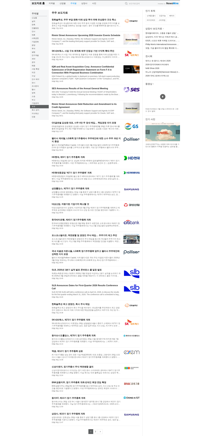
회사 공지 (35, 110)
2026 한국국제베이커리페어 (157, 64)
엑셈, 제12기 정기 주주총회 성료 (67, 351)
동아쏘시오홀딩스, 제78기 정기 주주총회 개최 (74, 335)
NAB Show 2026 (152, 68)
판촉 (33, 25)
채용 (33, 66)
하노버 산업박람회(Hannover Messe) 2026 (163, 72)
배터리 (171, 16)
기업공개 (35, 103)
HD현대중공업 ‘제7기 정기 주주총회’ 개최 (72, 173)
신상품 (34, 18)
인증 (33, 117)
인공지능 (162, 16)
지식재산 (35, 113)
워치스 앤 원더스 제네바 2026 (157, 61)
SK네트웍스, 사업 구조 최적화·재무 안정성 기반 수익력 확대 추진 (83, 51)
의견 (33, 72)
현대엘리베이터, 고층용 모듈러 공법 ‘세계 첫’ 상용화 (167, 33)
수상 (33, 76)
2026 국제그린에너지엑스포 (157, 76)
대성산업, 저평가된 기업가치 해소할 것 (70, 204)
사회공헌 (35, 38)
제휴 (33, 35)
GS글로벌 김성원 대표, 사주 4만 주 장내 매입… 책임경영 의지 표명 (84, 123)
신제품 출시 (151, 16)
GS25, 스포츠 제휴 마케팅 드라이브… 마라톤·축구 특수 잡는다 (171, 41)
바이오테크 (151, 20)
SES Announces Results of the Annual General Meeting (80, 88)
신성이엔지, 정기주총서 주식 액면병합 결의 (72, 367)
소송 (33, 96)
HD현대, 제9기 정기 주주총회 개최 (68, 157)
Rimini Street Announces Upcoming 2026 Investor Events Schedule (86, 35)
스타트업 (162, 20)
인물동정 (35, 28)
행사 (33, 90)
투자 (33, 49)
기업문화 (35, 42)
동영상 (148, 84)
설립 (33, 52)
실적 (33, 21)
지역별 (52, 3)
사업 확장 (35, 69)
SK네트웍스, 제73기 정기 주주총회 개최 (71, 320)
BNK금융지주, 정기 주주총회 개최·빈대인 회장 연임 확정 (79, 382)
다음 (178, 132)
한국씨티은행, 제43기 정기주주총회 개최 (71, 220)
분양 (33, 45)
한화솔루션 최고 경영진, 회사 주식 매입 (71, 304)
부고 (33, 100)
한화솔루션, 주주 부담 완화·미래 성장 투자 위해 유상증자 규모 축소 (84, 20)
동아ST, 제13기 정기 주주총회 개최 (68, 398)
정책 (33, 93)
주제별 (73, 3)
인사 (33, 31)
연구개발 (35, 55)
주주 (33, 107)
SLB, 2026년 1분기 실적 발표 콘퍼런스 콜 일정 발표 (77, 270)
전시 (33, 83)
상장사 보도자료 (153, 28)
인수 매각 (35, 79)
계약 (33, 59)
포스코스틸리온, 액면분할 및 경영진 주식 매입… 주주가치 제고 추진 (84, 235)
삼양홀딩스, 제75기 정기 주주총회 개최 (70, 188)
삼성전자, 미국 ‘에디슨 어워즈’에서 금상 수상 (164, 37)
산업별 (63, 3)
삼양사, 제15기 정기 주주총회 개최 (68, 414)
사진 (94, 3)
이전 (147, 132)
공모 (33, 62)
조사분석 (35, 86)
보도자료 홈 (38, 3)
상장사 (84, 3)
